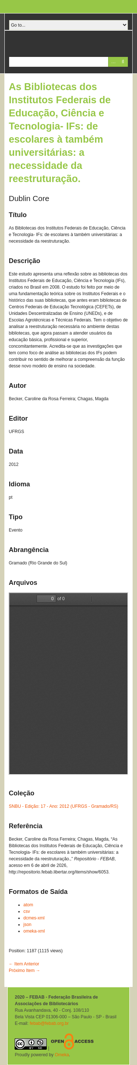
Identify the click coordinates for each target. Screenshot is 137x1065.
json (27, 924)
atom (28, 904)
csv (26, 911)
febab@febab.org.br (49, 1023)
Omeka (62, 1054)
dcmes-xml (34, 918)
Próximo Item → (24, 970)
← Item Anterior (24, 963)
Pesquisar (123, 62)
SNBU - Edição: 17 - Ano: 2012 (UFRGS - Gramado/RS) (63, 806)
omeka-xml (34, 931)
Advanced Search (113, 62)
